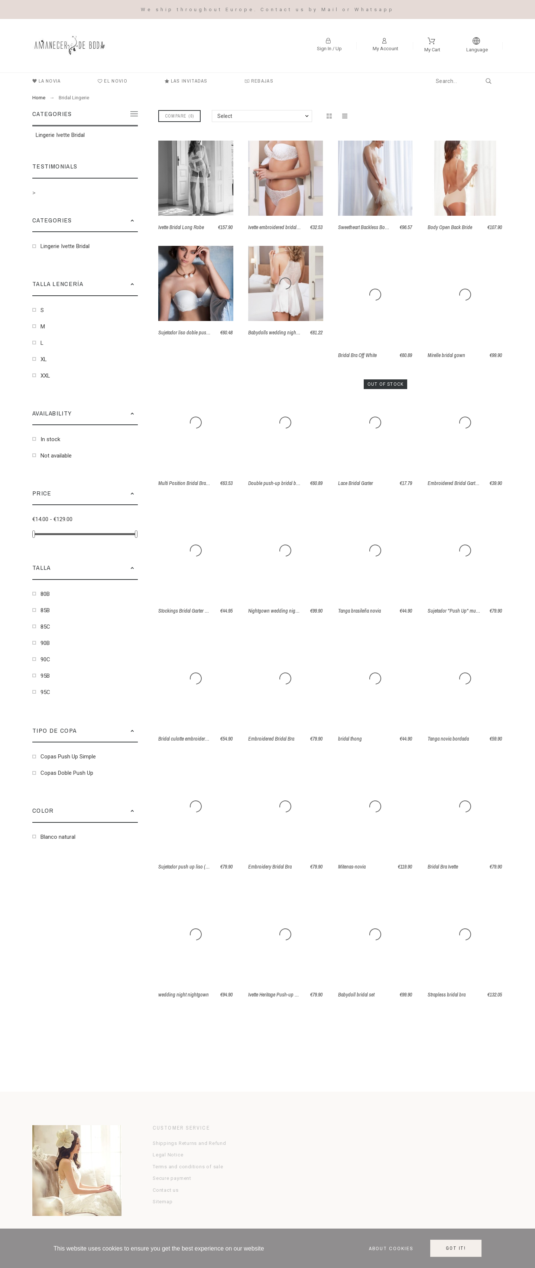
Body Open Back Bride (450, 227)
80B (45, 594)
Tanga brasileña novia (359, 610)
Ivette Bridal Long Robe (181, 227)
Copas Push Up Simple (68, 756)
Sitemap (162, 1201)
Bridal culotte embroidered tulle (188, 738)
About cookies (391, 1248)
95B (45, 675)
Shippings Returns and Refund (189, 1143)
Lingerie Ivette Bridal (60, 135)
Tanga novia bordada (448, 738)
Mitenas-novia (352, 866)
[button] (132, 220)
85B (45, 610)
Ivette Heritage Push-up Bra (274, 994)
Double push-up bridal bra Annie (280, 483)
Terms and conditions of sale (188, 1166)
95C (45, 692)
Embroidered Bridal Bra (271, 738)
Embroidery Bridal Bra (270, 866)
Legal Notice (168, 1155)
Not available (56, 455)
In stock (50, 439)
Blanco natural (57, 837)
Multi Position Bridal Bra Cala (186, 483)
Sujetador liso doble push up (186, 332)
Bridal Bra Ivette (443, 866)
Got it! (456, 1248)
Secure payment (172, 1178)
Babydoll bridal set (356, 994)
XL (43, 359)
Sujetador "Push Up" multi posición (462, 610)
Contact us (166, 1190)
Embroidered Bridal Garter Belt (457, 483)
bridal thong (350, 738)
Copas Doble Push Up (66, 773)
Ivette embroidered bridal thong (278, 227)
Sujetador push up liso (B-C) (186, 866)
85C (45, 626)
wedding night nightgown (183, 994)
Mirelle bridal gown (446, 355)
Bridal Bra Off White (357, 355)
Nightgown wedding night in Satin (281, 610)
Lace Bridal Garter (355, 483)
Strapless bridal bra (447, 994)
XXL (45, 375)
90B (45, 643)
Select (224, 116)
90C (45, 659)
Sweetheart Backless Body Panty (370, 227)
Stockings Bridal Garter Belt (185, 610)
